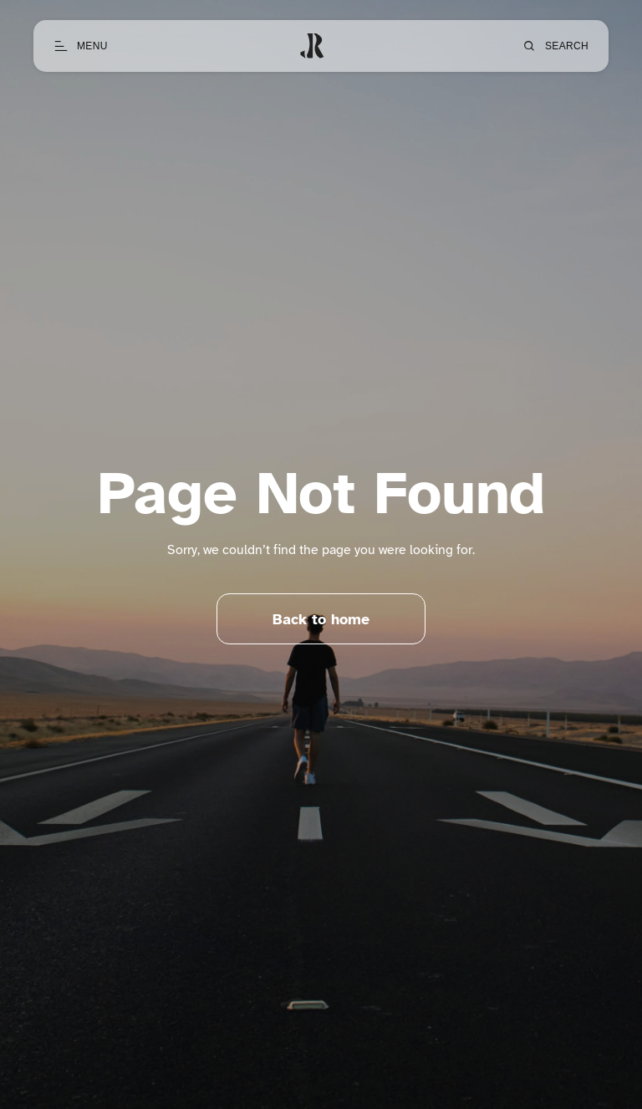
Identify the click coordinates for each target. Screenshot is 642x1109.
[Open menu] (80, 46)
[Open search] (555, 46)
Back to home (321, 619)
